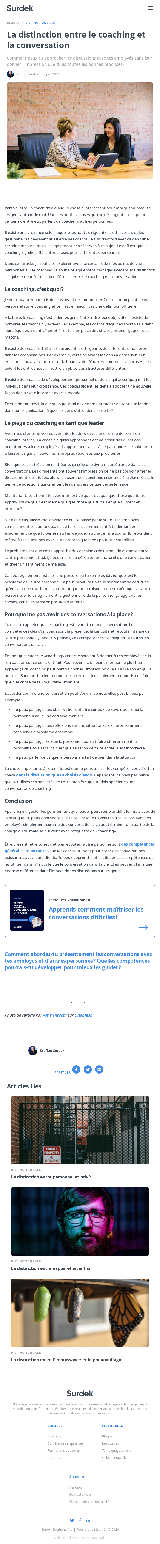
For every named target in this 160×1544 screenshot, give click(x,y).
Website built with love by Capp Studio (80, 1538)
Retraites (54, 1457)
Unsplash (83, 1015)
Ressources (110, 1443)
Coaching (54, 1436)
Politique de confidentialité (89, 1501)
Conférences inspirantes (65, 1443)
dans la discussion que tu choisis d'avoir (53, 775)
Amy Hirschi (54, 1015)
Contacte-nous (80, 1494)
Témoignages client (116, 1450)
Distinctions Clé (40, 23)
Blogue (13, 23)
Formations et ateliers (64, 1450)
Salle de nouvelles (115, 1457)
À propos (76, 1487)
